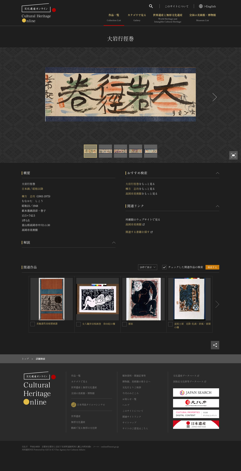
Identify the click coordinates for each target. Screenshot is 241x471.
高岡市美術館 (134, 193)
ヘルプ (125, 405)
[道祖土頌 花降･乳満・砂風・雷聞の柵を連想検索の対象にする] (170, 324)
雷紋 (130, 323)
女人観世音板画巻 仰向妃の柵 (99, 323)
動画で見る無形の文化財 (84, 427)
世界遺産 (76, 416)
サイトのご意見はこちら (135, 428)
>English (207, 6)
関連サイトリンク (131, 416)
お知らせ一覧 (129, 399)
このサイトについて (177, 6)
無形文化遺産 (78, 422)
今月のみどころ (130, 393)
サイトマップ (129, 422)
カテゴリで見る (137, 18)
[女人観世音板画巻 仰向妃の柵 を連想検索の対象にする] (78, 324)
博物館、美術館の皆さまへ (136, 381)
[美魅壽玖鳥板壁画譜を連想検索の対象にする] (32, 324)
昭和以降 (37, 189)
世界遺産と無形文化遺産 (167, 18)
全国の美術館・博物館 (202, 18)
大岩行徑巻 (132, 184)
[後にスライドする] (214, 97)
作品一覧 (114, 18)
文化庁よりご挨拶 (131, 387)
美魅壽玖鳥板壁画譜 (47, 323)
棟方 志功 (28, 196)
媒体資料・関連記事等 (134, 375)
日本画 (26, 189)
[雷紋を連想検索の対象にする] (124, 324)
